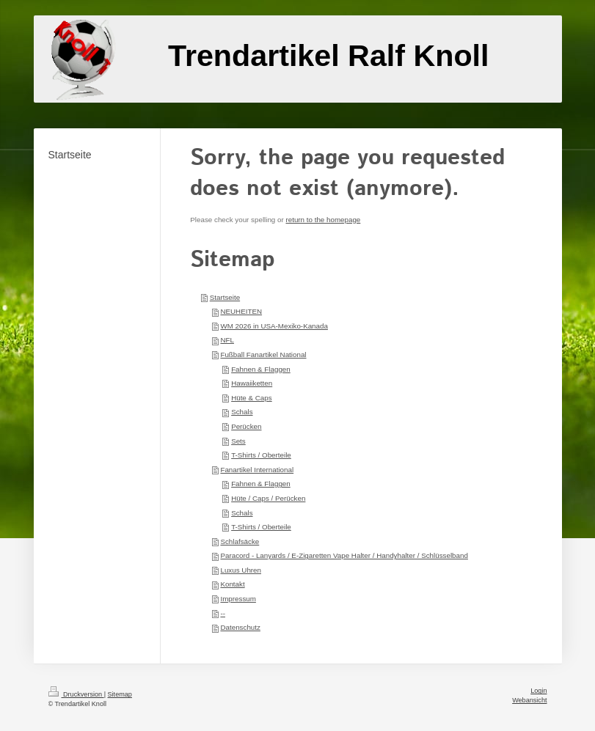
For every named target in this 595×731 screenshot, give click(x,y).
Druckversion (76, 694)
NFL (227, 340)
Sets (238, 441)
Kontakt (232, 584)
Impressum (237, 599)
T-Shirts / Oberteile (261, 455)
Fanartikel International (256, 470)
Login (538, 690)
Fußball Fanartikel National (263, 354)
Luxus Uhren (240, 570)
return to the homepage (322, 220)
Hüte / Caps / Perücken (268, 498)
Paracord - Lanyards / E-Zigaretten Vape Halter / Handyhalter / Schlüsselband (343, 555)
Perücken (246, 426)
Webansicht (529, 700)
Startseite (225, 297)
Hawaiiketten (251, 383)
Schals (241, 412)
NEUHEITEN (241, 311)
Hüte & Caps (251, 398)
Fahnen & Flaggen (261, 369)
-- (222, 613)
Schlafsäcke (239, 541)
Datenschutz (240, 627)
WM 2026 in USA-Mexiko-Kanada (273, 326)
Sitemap (120, 694)
